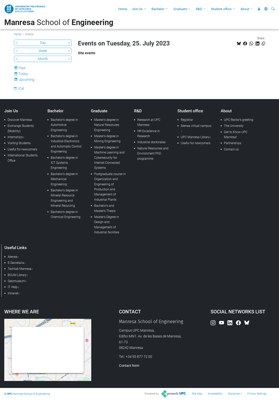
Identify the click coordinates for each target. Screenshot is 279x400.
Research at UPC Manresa (148, 122)
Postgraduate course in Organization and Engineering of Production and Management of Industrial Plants (110, 186)
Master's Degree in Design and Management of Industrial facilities (106, 224)
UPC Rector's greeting (238, 120)
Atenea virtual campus (196, 126)
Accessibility (215, 393)
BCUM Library (17, 275)
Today (23, 74)
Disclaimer (234, 393)
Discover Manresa (20, 120)
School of (58, 22)
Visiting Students (19, 143)
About (244, 9)
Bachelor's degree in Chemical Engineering (65, 214)
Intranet (13, 293)
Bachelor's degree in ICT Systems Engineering (64, 163)
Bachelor (158, 9)
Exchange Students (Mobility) (21, 128)
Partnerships (232, 143)
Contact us (231, 149)
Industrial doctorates (151, 142)
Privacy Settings (257, 393)
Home (122, 9)
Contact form (129, 365)
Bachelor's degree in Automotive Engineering (64, 125)
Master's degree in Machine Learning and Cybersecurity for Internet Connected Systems (109, 158)
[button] (146, 8)
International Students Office (23, 157)
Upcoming (26, 80)
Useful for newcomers (22, 149)
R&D (199, 9)
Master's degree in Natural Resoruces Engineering (106, 125)
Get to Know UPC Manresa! (235, 134)
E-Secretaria (16, 263)
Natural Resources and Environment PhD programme (152, 153)
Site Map (197, 393)
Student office (221, 9)
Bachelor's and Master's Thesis (104, 208)
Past (22, 68)
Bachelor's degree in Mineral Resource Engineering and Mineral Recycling (64, 197)
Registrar (187, 120)
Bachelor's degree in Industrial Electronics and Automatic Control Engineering (66, 143)
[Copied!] (263, 43)
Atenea (12, 257)
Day (43, 43)
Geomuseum (16, 281)
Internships (15, 137)
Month (43, 59)
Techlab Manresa (19, 269)
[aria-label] (273, 9)
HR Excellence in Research (148, 133)
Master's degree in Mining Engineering (107, 138)
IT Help (12, 287)
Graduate (180, 9)
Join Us (137, 9)
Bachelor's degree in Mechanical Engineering (64, 179)
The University (234, 126)
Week (43, 51)
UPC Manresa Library (195, 137)
